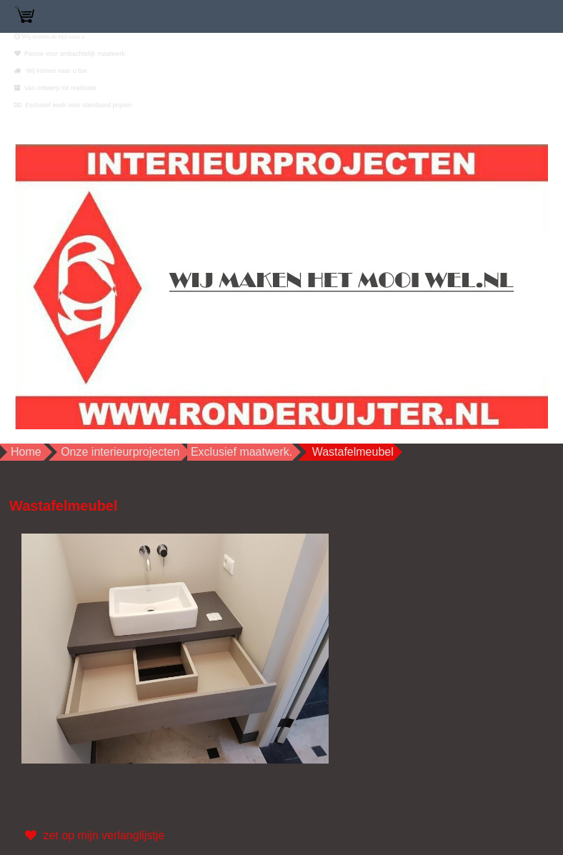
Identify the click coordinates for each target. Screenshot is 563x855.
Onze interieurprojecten (120, 452)
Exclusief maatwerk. (241, 452)
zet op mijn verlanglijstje (92, 835)
